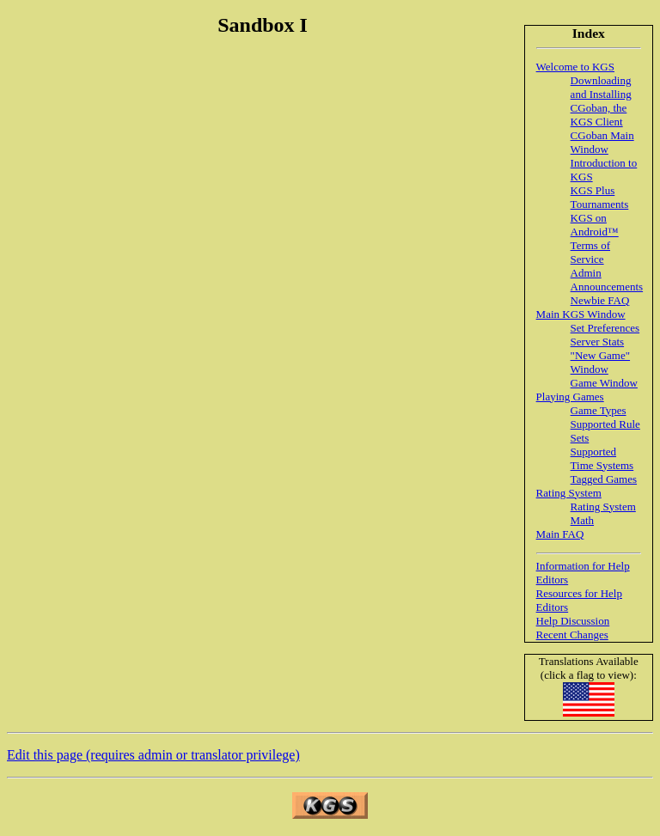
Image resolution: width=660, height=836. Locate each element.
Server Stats (597, 341)
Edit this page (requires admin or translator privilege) (153, 755)
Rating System (569, 492)
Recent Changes (572, 634)
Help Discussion (573, 620)
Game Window (604, 382)
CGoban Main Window (602, 142)
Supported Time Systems (602, 458)
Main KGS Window (581, 314)
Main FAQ (560, 534)
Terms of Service (590, 252)
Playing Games (570, 396)
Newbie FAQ (600, 300)
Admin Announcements (607, 279)
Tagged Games (604, 479)
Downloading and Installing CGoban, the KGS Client (601, 101)
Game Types (598, 410)
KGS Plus (593, 190)
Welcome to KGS (575, 66)
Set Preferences (605, 327)
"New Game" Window (600, 362)
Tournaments (600, 204)
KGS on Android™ (595, 224)
